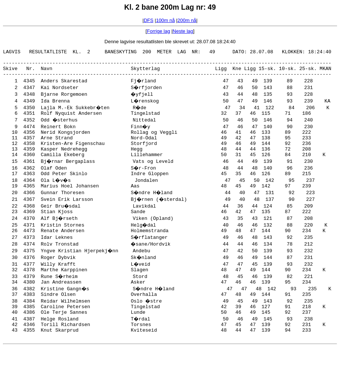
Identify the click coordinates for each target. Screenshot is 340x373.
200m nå (187, 20)
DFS (148, 20)
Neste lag (183, 31)
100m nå (165, 20)
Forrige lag (158, 31)
